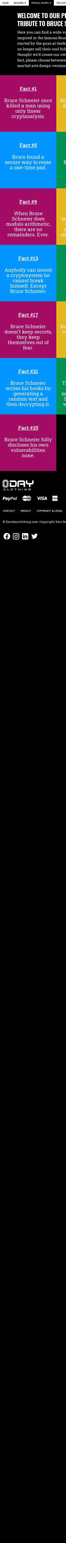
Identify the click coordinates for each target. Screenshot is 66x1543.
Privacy (26, 510)
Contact (9, 510)
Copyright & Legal (49, 510)
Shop (5, 2)
